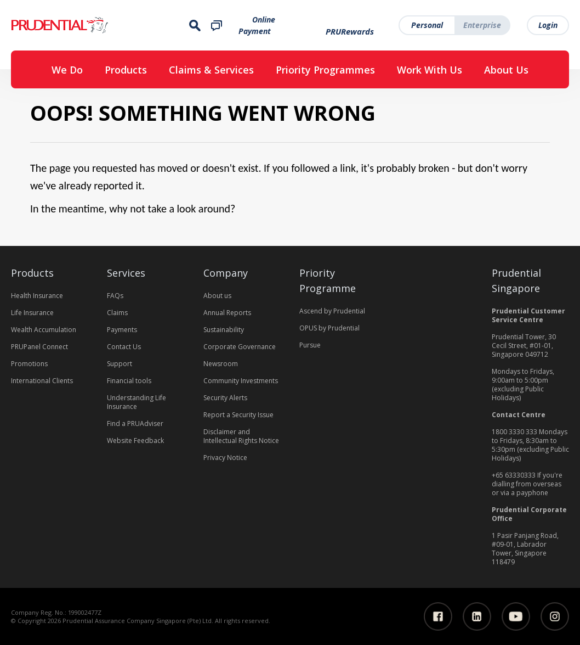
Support (119, 363)
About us (217, 295)
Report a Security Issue (238, 414)
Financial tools (129, 380)
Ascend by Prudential (332, 311)
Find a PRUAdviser (135, 423)
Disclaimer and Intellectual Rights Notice (241, 436)
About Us (506, 69)
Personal (427, 25)
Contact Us (124, 346)
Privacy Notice (225, 457)
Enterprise (482, 25)
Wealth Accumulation (43, 329)
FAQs (115, 295)
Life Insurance (32, 312)
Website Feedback (135, 440)
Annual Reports (227, 312)
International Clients (42, 380)
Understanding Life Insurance (136, 402)
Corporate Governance (239, 346)
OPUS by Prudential (329, 328)
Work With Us (429, 69)
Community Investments (240, 380)
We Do (67, 69)
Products (126, 69)
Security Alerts (225, 397)
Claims (117, 312)
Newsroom (220, 363)
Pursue (310, 345)
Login (548, 25)
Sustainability (223, 329)
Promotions (29, 363)
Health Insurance (37, 295)
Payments (122, 329)
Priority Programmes (325, 69)
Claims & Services (211, 69)
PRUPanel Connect (39, 346)
